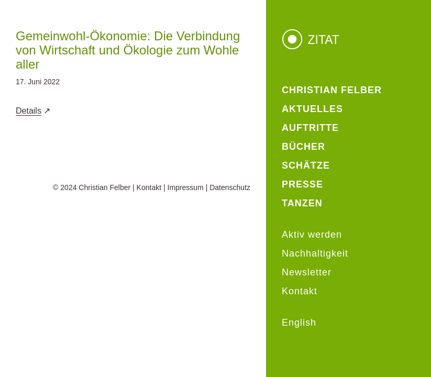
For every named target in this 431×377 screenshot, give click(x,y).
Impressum (186, 187)
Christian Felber (104, 187)
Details (28, 110)
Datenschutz (229, 187)
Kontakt (149, 187)
